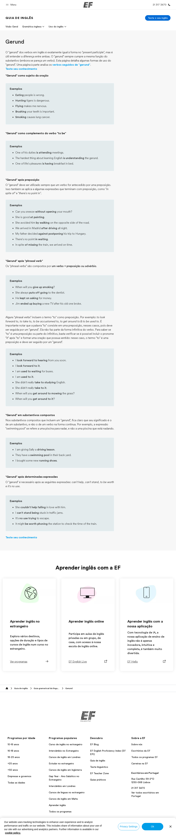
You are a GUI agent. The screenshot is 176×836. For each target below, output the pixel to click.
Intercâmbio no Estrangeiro (64, 750)
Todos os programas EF (144, 757)
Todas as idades (16, 782)
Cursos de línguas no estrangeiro (67, 792)
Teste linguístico (99, 767)
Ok (152, 826)
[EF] (88, 5)
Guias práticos (98, 779)
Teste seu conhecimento (21, 68)
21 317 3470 (138, 788)
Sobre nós (136, 744)
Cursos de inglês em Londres (64, 757)
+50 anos (13, 769)
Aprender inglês (57, 805)
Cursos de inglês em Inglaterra (65, 769)
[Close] (170, 826)
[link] (19, 18)
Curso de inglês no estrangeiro (65, 744)
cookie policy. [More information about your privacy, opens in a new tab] (13, 833)
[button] (12, 4)
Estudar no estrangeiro (61, 763)
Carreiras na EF (139, 763)
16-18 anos (13, 750)
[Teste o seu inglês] (157, 18)
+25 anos (13, 763)
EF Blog (94, 744)
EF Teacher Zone (99, 773)
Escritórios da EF (140, 750)
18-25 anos (14, 757)
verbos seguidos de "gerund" (71, 64)
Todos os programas (60, 811)
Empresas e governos (19, 776)
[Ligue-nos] (160, 5)
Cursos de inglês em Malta (63, 798)
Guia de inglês (97, 760)
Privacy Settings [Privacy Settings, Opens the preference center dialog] (129, 826)
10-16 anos (13, 744)
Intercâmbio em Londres (62, 786)
